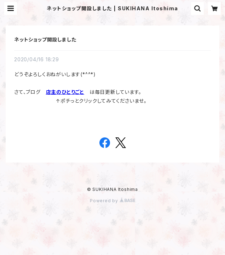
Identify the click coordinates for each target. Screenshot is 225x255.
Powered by (112, 200)
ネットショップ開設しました (45, 39)
